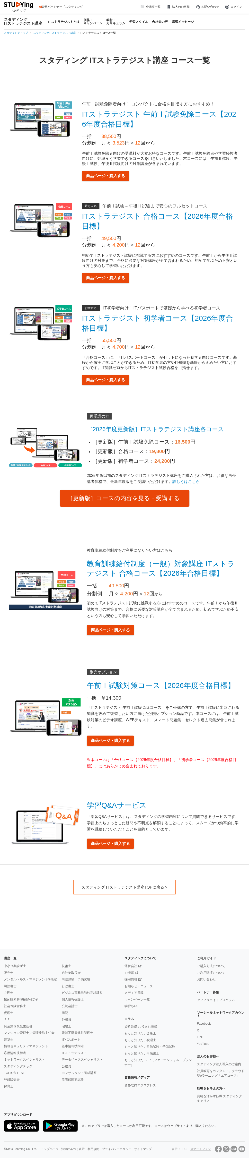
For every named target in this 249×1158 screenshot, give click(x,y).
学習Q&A (130, 1006)
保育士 (8, 1086)
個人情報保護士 (73, 999)
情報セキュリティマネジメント (26, 1046)
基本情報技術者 (73, 1046)
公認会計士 (70, 1006)
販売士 (8, 973)
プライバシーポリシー (116, 1149)
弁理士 (8, 993)
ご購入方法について (211, 966)
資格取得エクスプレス (140, 1085)
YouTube (203, 1044)
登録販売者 (12, 1079)
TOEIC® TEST (14, 1073)
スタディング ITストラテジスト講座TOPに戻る (122, 887)
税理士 (8, 1013)
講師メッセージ (183, 22)
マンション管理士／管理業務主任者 (29, 1033)
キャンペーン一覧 (137, 999)
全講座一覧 (150, 6)
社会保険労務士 (15, 1006)
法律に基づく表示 (73, 1149)
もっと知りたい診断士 (140, 1033)
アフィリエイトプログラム (216, 1000)
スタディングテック (18, 1066)
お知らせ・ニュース (138, 986)
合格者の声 (160, 22)
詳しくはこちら (186, 482)
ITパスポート (71, 1039)
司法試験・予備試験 (76, 979)
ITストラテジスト (74, 1053)
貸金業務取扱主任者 (18, 1026)
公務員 (66, 1066)
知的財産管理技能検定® (21, 999)
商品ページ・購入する (105, 176)
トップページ (49, 1149)
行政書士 (68, 986)
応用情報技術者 (15, 1053)
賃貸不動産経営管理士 (77, 1033)
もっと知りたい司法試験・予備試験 (149, 1046)
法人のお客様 (178, 6)
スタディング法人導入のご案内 (219, 1064)
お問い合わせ (207, 6)
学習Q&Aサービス (117, 805)
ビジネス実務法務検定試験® (82, 993)
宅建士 (66, 1026)
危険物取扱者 (71, 973)
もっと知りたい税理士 (140, 1040)
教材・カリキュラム (115, 21)
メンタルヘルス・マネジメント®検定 (30, 979)
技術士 (66, 966)
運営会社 (130, 966)
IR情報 (129, 973)
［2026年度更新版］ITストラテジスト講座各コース (155, 429)
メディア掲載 (133, 993)
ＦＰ (7, 1019)
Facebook (204, 1023)
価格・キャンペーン (92, 21)
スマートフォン (200, 1149)
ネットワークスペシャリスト (24, 1059)
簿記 (65, 1013)
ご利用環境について (211, 973)
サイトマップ (143, 1149)
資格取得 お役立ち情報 (140, 1027)
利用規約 (93, 1149)
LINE (200, 1037)
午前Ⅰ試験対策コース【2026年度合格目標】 (161, 685)
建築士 (8, 1039)
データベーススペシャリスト (82, 1059)
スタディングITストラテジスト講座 (23, 22)
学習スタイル (138, 22)
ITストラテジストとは (64, 22)
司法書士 (10, 986)
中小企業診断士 (15, 966)
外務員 (66, 1019)
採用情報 (130, 979)
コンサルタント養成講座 (79, 1073)
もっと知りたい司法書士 (141, 1053)
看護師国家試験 (73, 1079)
